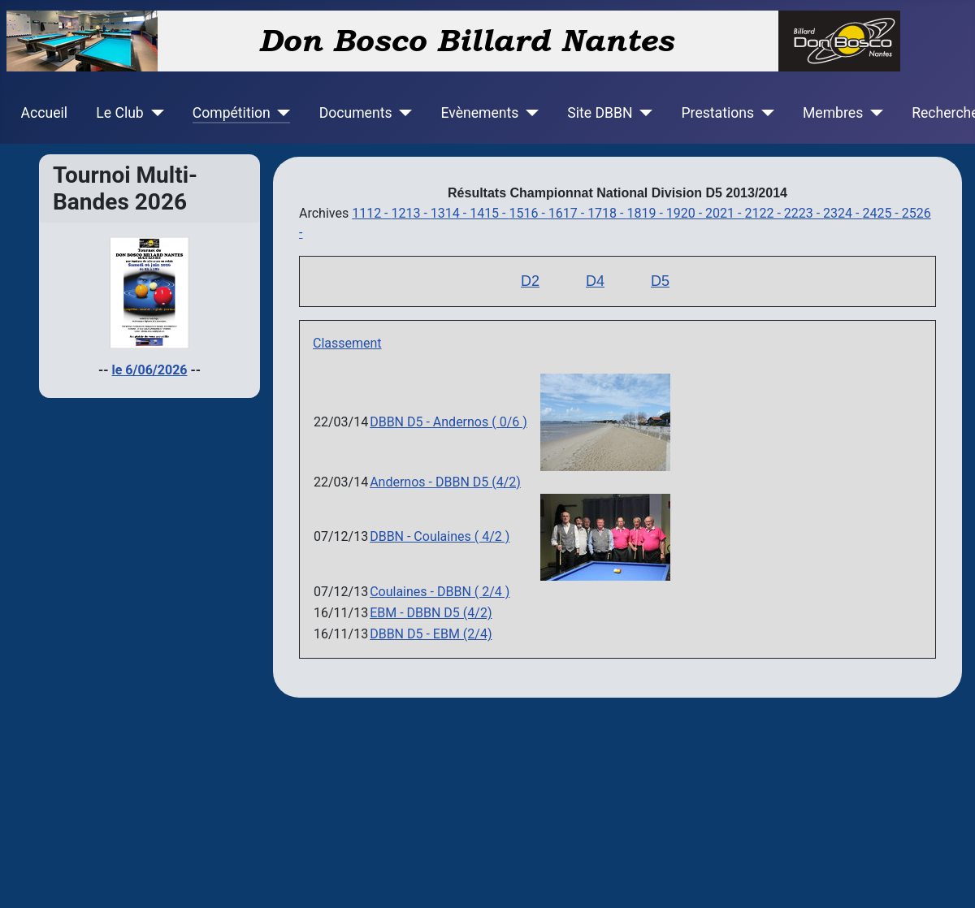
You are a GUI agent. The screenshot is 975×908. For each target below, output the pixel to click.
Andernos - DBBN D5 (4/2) (445, 482)
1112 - (371, 213)
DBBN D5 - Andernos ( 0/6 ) (448, 422)
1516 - (528, 213)
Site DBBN (599, 113)
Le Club (119, 113)
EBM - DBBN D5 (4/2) (431, 612)
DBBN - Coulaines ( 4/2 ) (439, 536)
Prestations (718, 113)
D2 (530, 281)
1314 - (450, 213)
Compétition (232, 113)
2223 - (803, 213)
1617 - (567, 213)
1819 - (645, 213)
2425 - (881, 213)
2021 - (724, 213)
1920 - (685, 213)
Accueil (44, 113)
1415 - (489, 213)
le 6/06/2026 (150, 370)
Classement (347, 343)
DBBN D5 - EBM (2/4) (431, 634)
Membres (833, 113)
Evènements (479, 113)
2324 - (842, 213)
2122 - (763, 213)
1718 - (606, 213)
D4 (595, 281)
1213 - (410, 213)
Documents (355, 113)
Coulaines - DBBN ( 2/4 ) (439, 591)
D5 (660, 281)
